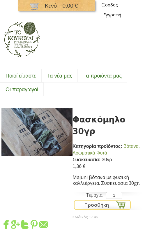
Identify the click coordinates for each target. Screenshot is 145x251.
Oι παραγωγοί (22, 89)
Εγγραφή (112, 14)
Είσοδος (109, 5)
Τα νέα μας (59, 76)
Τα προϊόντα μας (102, 76)
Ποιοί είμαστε (21, 76)
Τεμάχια (95, 195)
